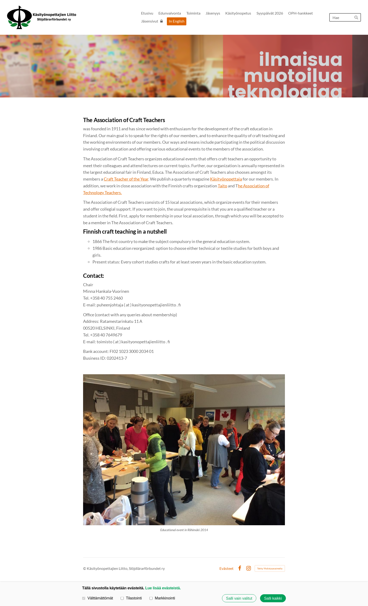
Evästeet (226, 568)
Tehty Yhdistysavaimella (269, 568)
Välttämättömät (97, 598)
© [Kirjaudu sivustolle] (85, 568)
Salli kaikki (273, 598)
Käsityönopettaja (226, 178)
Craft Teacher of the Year (126, 178)
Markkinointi (162, 598)
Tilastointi (131, 598)
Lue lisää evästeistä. (163, 588)
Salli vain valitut (239, 598)
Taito (222, 185)
